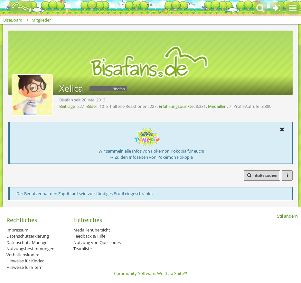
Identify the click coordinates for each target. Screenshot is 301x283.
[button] (292, 8)
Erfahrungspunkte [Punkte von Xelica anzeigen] (176, 106)
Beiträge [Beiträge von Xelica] (67, 106)
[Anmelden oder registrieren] (276, 8)
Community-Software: (150, 273)
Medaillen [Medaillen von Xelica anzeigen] (217, 106)
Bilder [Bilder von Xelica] (91, 106)
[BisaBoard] (17, 7)
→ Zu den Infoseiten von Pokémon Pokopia (151, 157)
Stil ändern (287, 216)
